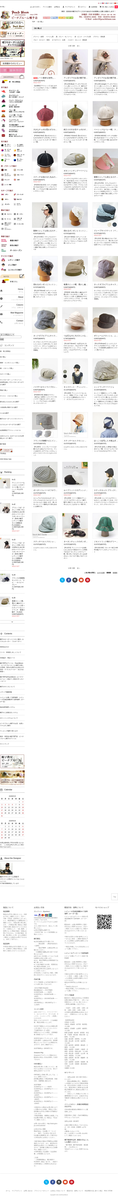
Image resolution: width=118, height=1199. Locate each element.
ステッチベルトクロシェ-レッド (77, 441)
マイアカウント (70, 7)
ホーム (8, 1191)
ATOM (110, 1191)
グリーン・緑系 (38, 37)
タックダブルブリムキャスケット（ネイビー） (52, 336)
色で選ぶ (40, 22)
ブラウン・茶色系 (99, 37)
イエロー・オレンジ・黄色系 (77, 40)
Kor (112, 3)
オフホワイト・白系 (58, 40)
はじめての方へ (35, 7)
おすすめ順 (101, 573)
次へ (78, 46)
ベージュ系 (49, 37)
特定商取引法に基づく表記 (93, 1191)
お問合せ (57, 7)
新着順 (115, 573)
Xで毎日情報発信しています (9, 883)
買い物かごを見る (110, 7)
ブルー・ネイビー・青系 (41, 40)
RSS (105, 1191)
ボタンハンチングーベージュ (76, 171)
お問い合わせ (28, 1191)
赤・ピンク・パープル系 (83, 37)
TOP (33, 22)
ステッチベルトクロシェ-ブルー (46, 541)
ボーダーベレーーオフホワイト (46, 490)
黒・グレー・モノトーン (64, 37)
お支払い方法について (58, 1191)
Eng (104, 3)
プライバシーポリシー (41, 1191)
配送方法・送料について (75, 1191)
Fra (108, 3)
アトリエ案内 (47, 7)
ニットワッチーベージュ (104, 387)
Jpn (100, 3)
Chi (116, 3)
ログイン (83, 7)
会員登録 (94, 7)
